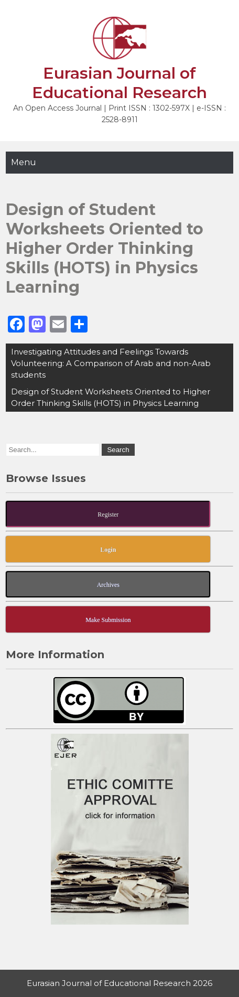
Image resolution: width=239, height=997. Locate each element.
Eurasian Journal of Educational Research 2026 (119, 983)
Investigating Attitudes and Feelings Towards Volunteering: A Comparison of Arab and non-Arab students (111, 363)
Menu (23, 162)
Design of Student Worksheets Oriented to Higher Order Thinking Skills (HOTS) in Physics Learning (110, 397)
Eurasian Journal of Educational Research (119, 82)
